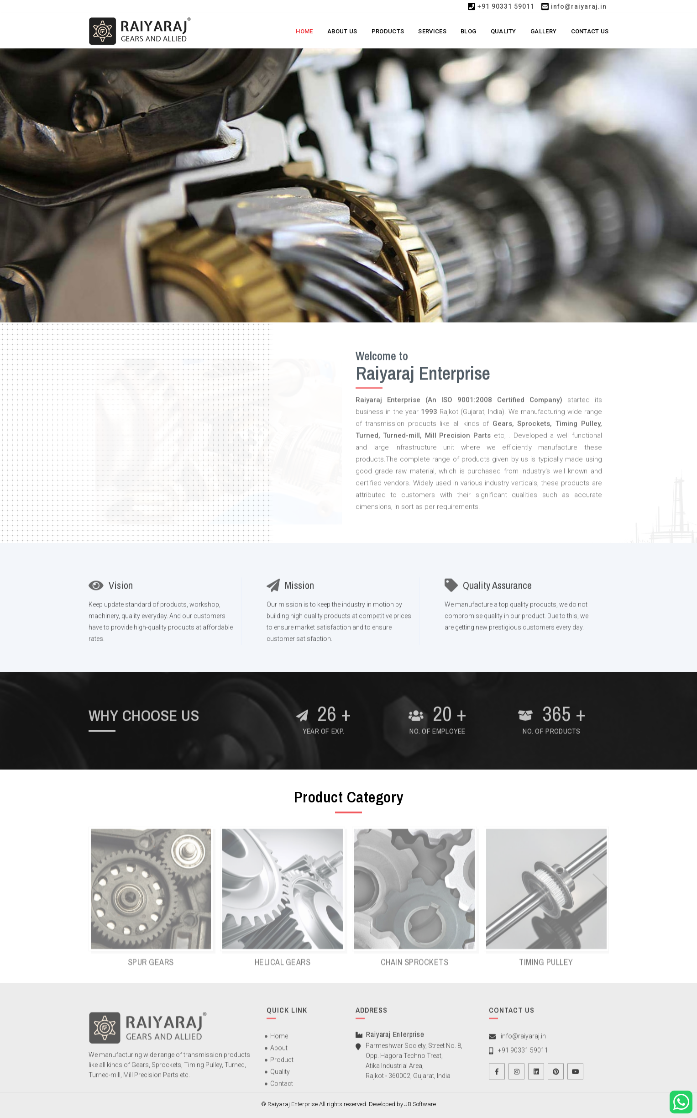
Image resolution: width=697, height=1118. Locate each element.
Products (388, 31)
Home (304, 31)
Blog (468, 31)
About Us (342, 31)
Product (281, 1066)
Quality (503, 31)
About (279, 1054)
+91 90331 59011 (506, 6)
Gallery (543, 31)
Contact (281, 1089)
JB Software (420, 1104)
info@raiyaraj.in (579, 6)
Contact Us (590, 31)
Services (432, 31)
